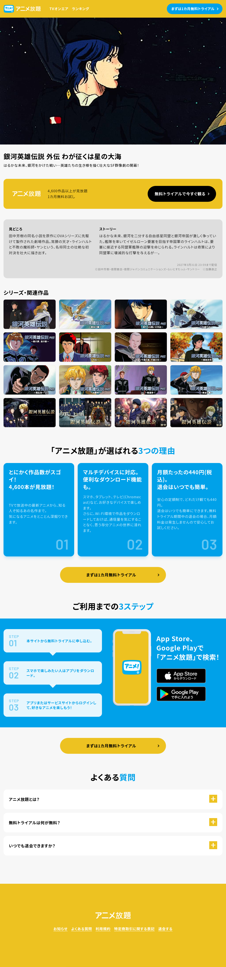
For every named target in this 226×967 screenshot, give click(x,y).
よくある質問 (81, 928)
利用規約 (103, 928)
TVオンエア (58, 8)
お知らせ (60, 928)
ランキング (80, 8)
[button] (113, 799)
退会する (165, 928)
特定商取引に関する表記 (134, 928)
